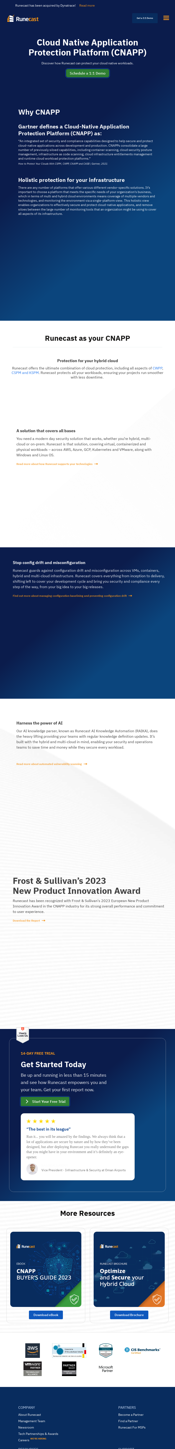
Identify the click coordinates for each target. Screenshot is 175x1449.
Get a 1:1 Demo (145, 18)
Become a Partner (131, 1415)
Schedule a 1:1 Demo (88, 73)
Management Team (31, 1421)
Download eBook (45, 1315)
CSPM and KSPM (25, 376)
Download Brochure (129, 1315)
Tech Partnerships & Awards (38, 1434)
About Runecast (29, 1415)
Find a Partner (128, 1421)
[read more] (87, 467)
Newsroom (26, 1427)
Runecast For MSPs (132, 1427)
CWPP (157, 371)
